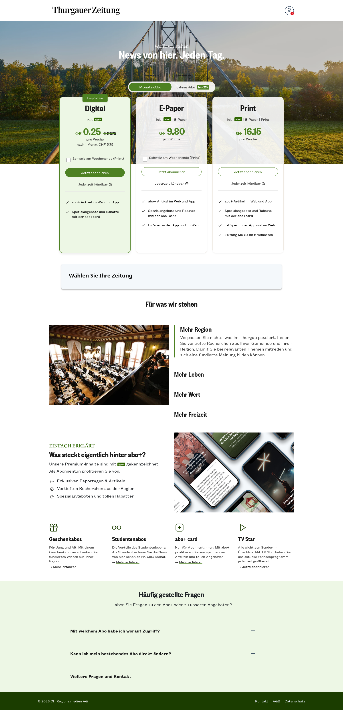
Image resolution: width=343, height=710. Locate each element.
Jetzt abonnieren (256, 566)
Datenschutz (295, 701)
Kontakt (261, 701)
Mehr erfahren (65, 566)
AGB (276, 701)
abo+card (92, 216)
